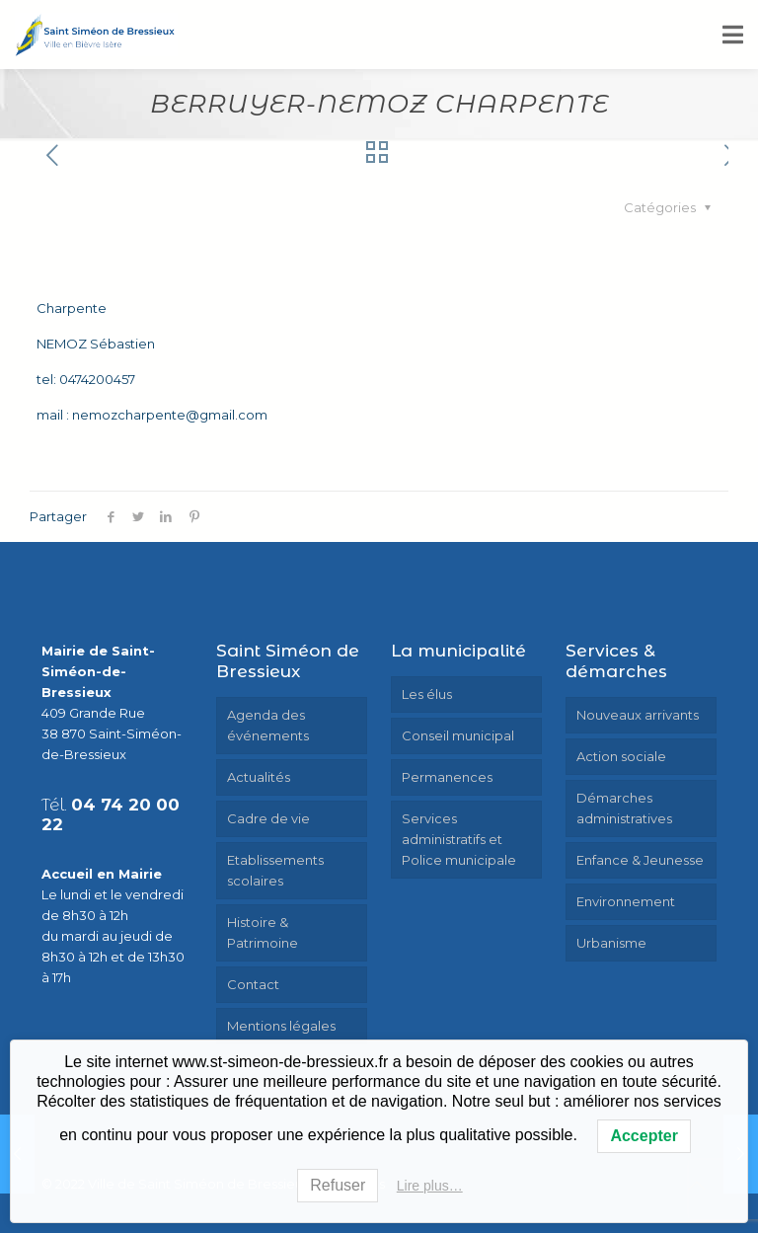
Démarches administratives (624, 808)
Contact (253, 984)
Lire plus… (430, 1186)
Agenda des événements (268, 725)
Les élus (427, 694)
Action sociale (621, 756)
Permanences (447, 777)
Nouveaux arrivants (637, 715)
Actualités (258, 777)
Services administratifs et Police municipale (459, 839)
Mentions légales (281, 1026)
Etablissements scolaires (275, 870)
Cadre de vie (268, 818)
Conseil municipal (458, 735)
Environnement (625, 901)
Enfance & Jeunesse (640, 860)
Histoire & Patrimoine (262, 932)
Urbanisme (611, 943)
